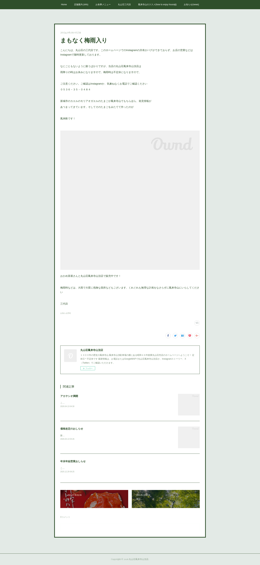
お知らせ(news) (191, 4)
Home (64, 4)
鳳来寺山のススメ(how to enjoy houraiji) (157, 4)
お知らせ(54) (65, 313)
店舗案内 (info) (81, 4)
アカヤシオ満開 (69, 396)
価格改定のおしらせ (71, 428)
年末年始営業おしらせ (73, 461)
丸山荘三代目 (124, 4)
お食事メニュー (103, 4)
